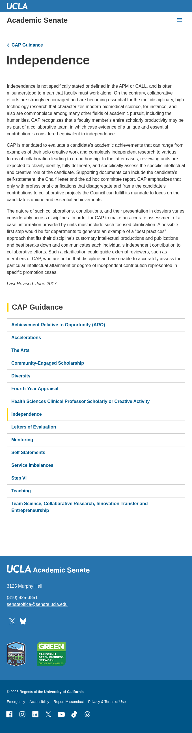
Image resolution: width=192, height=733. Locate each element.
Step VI (19, 478)
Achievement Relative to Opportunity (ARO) (58, 324)
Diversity (21, 375)
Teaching (21, 490)
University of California (64, 692)
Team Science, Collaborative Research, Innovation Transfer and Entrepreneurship (79, 507)
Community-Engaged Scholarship (47, 363)
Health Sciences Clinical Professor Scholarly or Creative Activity (80, 401)
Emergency (16, 702)
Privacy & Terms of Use (107, 702)
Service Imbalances (32, 465)
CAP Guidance (27, 45)
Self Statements (28, 452)
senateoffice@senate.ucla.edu (37, 604)
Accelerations (26, 337)
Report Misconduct (69, 702)
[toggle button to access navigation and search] (179, 20)
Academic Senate (37, 20)
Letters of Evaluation (33, 427)
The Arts (20, 350)
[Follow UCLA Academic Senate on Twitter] (12, 621)
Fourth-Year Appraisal (35, 388)
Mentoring (22, 439)
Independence (26, 414)
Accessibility (39, 702)
